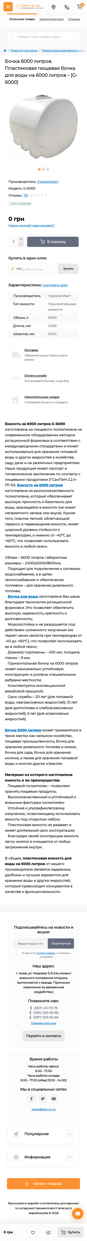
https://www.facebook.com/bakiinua (31, 1099)
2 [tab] (43, 169)
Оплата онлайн (35, 375)
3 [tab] (48, 169)
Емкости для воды (24, 50)
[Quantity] (13, 242)
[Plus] (21, 239)
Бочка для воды (23, 596)
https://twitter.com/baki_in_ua (43, 1099)
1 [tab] (39, 169)
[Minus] (21, 244)
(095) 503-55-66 (45, 1013)
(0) (26, 195)
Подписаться (61, 943)
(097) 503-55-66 (45, 1017)
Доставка (31, 350)
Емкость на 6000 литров (40, 485)
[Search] (12, 36)
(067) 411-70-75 (46, 1008)
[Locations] (53, 6)
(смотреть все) (55, 285)
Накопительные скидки (41, 397)
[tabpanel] (43, 126)
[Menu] (8, 6)
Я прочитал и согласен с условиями (45, 954)
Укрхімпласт (47, 182)
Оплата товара (46, 953)
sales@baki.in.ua (43, 1109)
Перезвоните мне (43, 1023)
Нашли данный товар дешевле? (31, 225)
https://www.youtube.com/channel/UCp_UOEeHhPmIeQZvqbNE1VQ (54, 1099)
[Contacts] (67, 6)
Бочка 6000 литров (23, 730)
